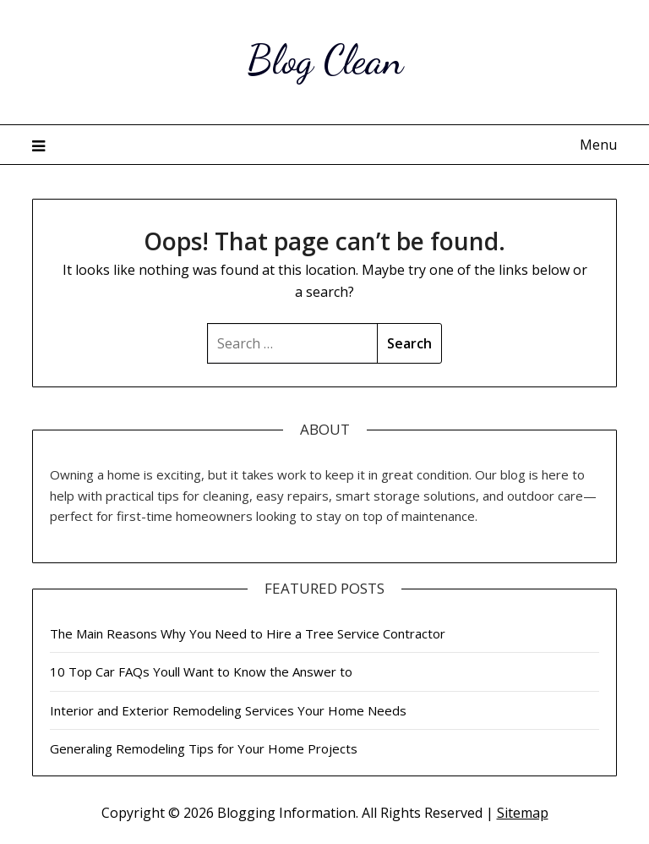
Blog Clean (325, 60)
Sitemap (522, 812)
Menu (598, 144)
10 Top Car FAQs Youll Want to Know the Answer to (201, 671)
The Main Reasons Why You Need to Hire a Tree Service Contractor (247, 633)
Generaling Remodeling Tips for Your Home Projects (203, 748)
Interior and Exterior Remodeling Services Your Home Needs (228, 710)
